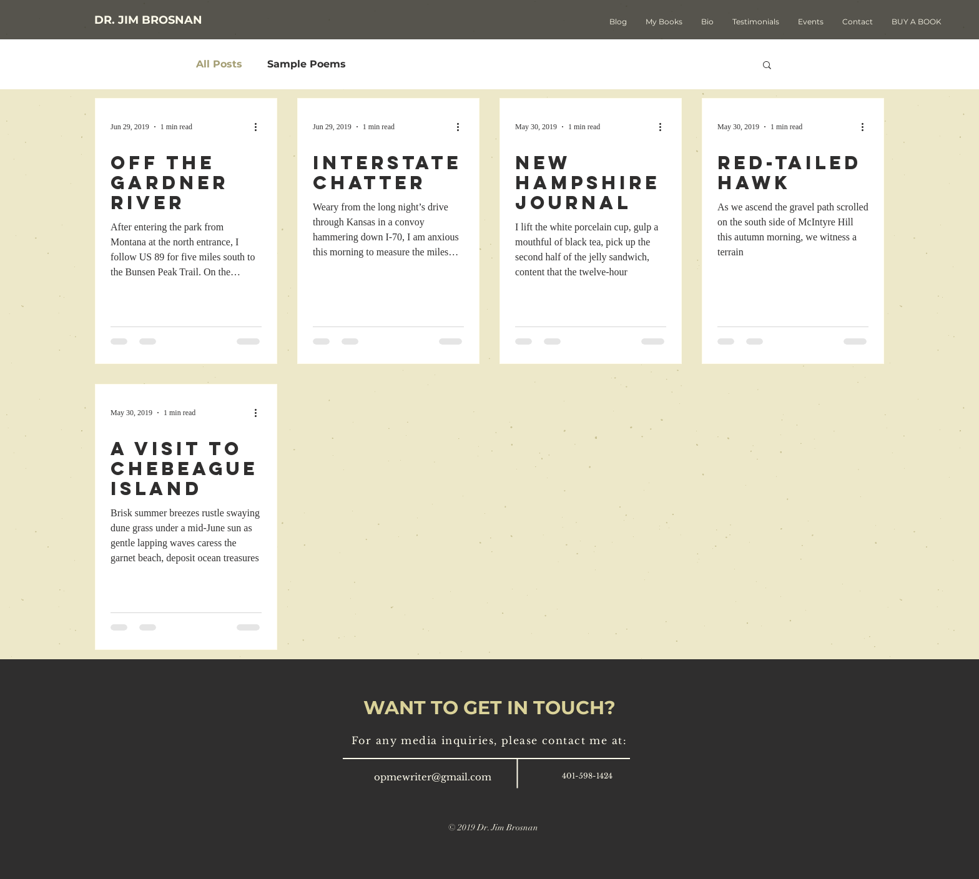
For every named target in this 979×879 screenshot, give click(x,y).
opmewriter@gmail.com (432, 777)
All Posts (219, 64)
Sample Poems (306, 64)
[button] (767, 65)
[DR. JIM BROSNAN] (148, 20)
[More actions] (259, 126)
